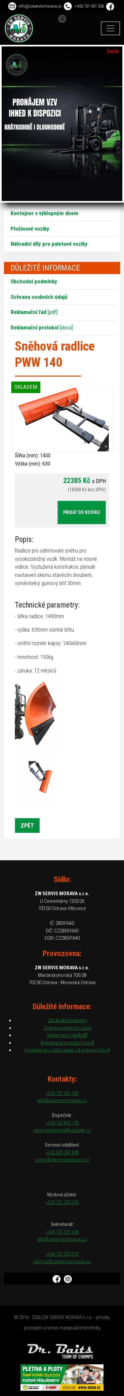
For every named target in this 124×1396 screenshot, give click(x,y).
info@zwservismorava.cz (40, 6)
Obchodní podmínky (67, 1020)
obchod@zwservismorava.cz (62, 1262)
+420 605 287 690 (62, 1152)
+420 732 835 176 (62, 1123)
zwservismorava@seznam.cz (62, 1130)
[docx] (42, 327)
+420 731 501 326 (89, 6)
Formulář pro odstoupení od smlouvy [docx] (67, 1050)
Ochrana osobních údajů (67, 1028)
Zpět (27, 825)
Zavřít (112, 51)
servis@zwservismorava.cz (62, 1160)
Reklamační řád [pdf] (67, 1035)
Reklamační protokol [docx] (67, 1043)
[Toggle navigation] (110, 28)
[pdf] (34, 312)
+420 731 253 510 (62, 1202)
